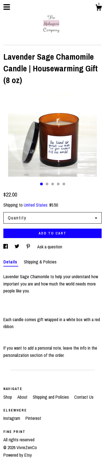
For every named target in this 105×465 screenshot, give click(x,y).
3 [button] (52, 184)
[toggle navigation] (6, 7)
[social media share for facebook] (6, 247)
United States (35, 205)
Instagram (12, 418)
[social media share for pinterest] (29, 247)
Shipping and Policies (51, 397)
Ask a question (49, 247)
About (23, 397)
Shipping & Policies (40, 262)
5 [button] (63, 184)
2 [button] (47, 184)
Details (10, 262)
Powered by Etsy (17, 455)
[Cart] (98, 8)
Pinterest (33, 418)
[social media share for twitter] (17, 247)
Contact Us (84, 397)
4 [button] (58, 184)
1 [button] (41, 184)
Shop (8, 397)
